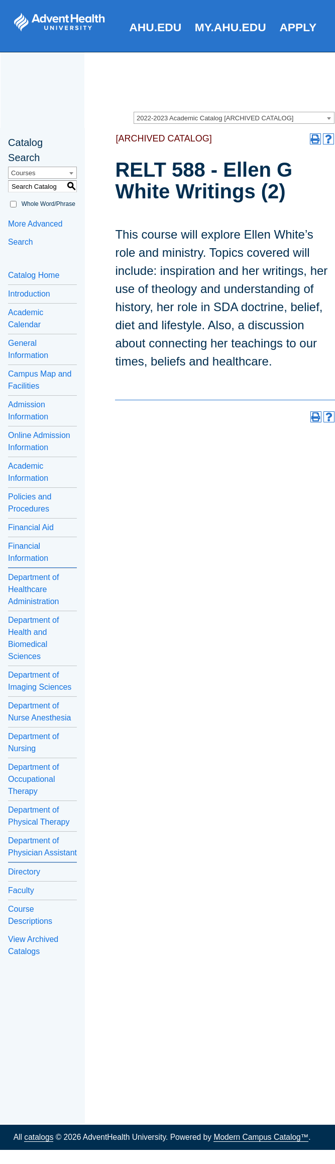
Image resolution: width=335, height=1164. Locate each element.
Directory (24, 871)
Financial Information (28, 552)
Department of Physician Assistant (42, 846)
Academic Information (28, 472)
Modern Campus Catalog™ (260, 1137)
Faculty (21, 890)
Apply (297, 27)
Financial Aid (31, 527)
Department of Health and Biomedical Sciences (33, 638)
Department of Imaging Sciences (39, 681)
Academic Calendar (25, 318)
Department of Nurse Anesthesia (39, 711)
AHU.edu (155, 27)
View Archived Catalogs (33, 945)
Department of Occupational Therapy (33, 779)
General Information (28, 349)
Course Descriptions (30, 915)
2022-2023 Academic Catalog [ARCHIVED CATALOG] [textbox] (215, 118)
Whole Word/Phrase (48, 203)
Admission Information (28, 410)
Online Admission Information (39, 441)
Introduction (29, 293)
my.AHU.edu (230, 27)
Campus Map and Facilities (39, 380)
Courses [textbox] (23, 173)
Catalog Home (33, 275)
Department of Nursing (33, 742)
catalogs (38, 1137)
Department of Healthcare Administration (33, 589)
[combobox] (234, 118)
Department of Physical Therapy (38, 816)
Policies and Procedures (29, 502)
